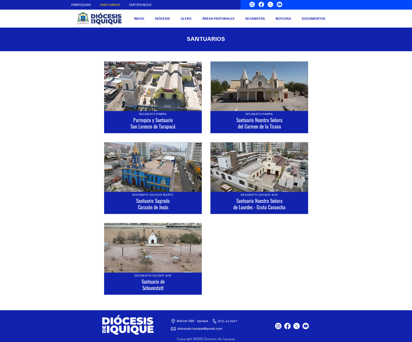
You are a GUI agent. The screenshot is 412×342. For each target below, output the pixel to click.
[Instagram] (252, 4)
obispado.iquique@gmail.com (199, 328)
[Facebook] (261, 4)
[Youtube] (279, 4)
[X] (270, 4)
